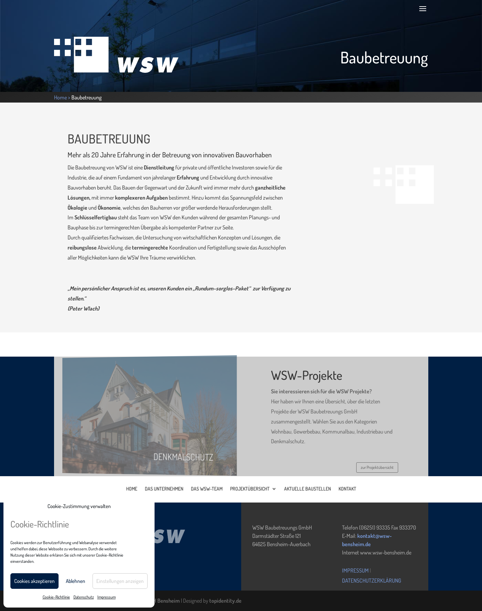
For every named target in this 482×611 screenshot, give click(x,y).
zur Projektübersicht (377, 467)
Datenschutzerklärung (371, 580)
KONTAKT (347, 488)
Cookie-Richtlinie (56, 597)
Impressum (106, 597)
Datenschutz (83, 597)
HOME (131, 488)
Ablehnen (75, 581)
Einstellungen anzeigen (120, 581)
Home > (62, 97)
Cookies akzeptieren (34, 581)
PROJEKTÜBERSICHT (250, 488)
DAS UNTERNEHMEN (164, 488)
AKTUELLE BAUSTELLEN (307, 488)
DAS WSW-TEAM (206, 488)
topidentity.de (225, 600)
